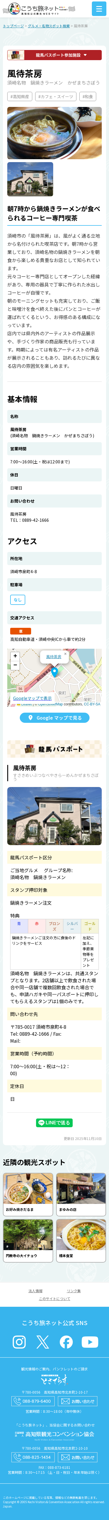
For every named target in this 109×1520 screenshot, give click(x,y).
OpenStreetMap (50, 704)
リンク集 (74, 1290)
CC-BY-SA (92, 704)
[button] (54, 672)
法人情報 (35, 1290)
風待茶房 (53, 657)
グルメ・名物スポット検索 (49, 25)
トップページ (13, 25)
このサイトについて (54, 1298)
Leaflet (24, 704)
